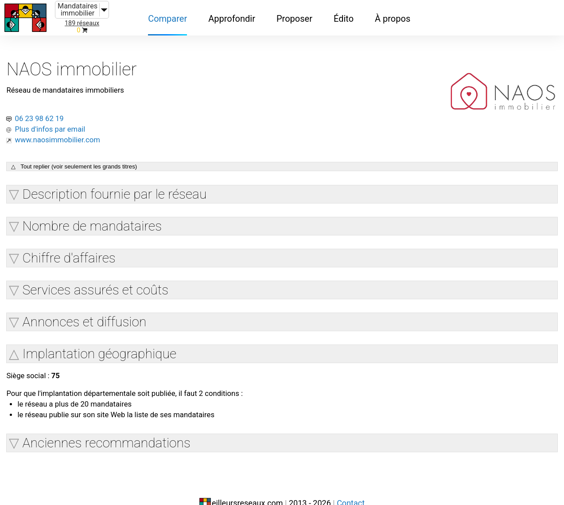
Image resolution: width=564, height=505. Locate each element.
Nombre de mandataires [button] (102, 210)
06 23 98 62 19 (54, 102)
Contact (351, 486)
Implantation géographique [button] (109, 337)
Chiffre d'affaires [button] (78, 242)
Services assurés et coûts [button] (105, 274)
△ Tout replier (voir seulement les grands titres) (84, 151)
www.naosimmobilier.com (76, 123)
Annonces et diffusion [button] (94, 305)
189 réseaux (82, 23)
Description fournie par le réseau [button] (124, 178)
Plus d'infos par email (67, 112)
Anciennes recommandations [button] (116, 430)
